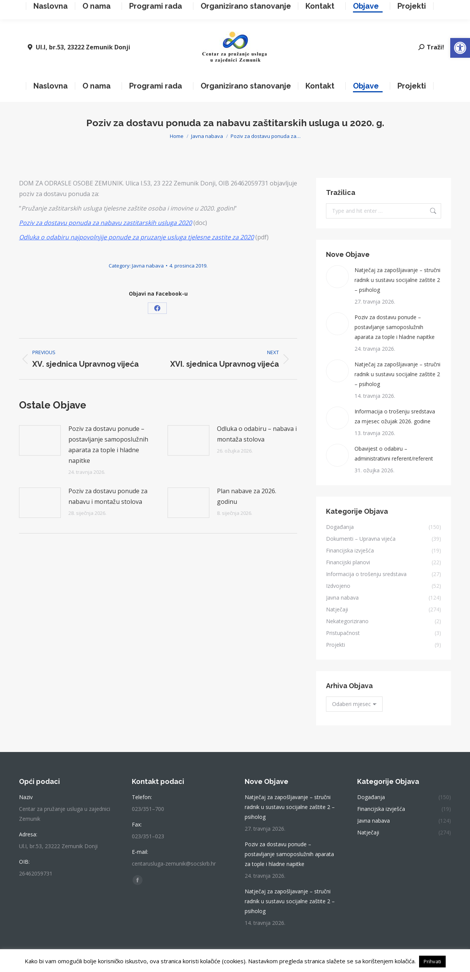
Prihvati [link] (432, 961)
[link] (460, 48)
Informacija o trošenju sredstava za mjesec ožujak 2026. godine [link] (394, 416)
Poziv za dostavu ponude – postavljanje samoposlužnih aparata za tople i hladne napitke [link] (108, 444)
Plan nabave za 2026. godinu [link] (246, 496)
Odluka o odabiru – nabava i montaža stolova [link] (257, 433)
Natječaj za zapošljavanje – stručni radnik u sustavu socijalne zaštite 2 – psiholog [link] (397, 279)
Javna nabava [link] (148, 265)
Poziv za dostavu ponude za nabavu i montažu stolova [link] (107, 496)
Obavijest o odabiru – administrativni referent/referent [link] (393, 453)
